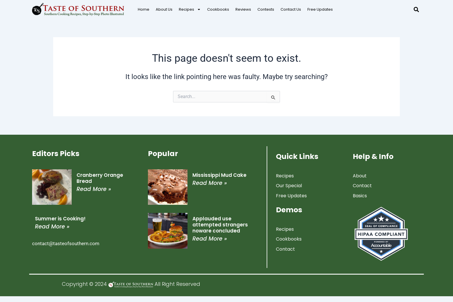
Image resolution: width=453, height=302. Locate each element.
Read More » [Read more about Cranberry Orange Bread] (94, 189)
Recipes (190, 9)
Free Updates (320, 9)
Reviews (243, 9)
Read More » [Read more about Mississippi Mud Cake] (209, 183)
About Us (164, 9)
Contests (265, 9)
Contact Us (291, 9)
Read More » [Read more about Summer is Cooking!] (52, 226)
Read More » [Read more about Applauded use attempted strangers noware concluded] (209, 239)
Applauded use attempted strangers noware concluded (220, 224)
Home (143, 9)
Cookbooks (218, 9)
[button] (416, 9)
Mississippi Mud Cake (219, 175)
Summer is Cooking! (60, 218)
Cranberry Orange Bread (100, 178)
